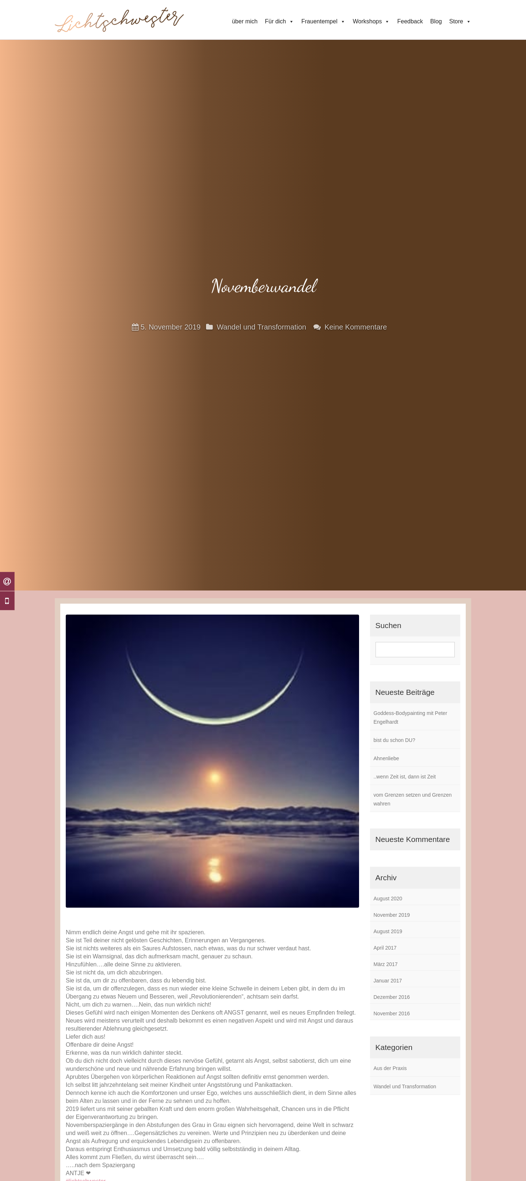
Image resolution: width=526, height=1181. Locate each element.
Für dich (279, 21)
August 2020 (388, 898)
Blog (436, 21)
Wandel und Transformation (261, 327)
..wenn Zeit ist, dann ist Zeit (405, 777)
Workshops (371, 21)
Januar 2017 (388, 981)
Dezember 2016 (392, 997)
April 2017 (385, 948)
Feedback (410, 21)
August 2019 (388, 931)
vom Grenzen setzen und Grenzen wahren (413, 799)
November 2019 (392, 915)
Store (460, 21)
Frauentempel (323, 21)
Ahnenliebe (386, 758)
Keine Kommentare (355, 327)
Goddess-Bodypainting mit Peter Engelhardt (410, 717)
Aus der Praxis (390, 1068)
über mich (245, 21)
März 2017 (386, 964)
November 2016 (392, 1013)
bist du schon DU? (394, 740)
